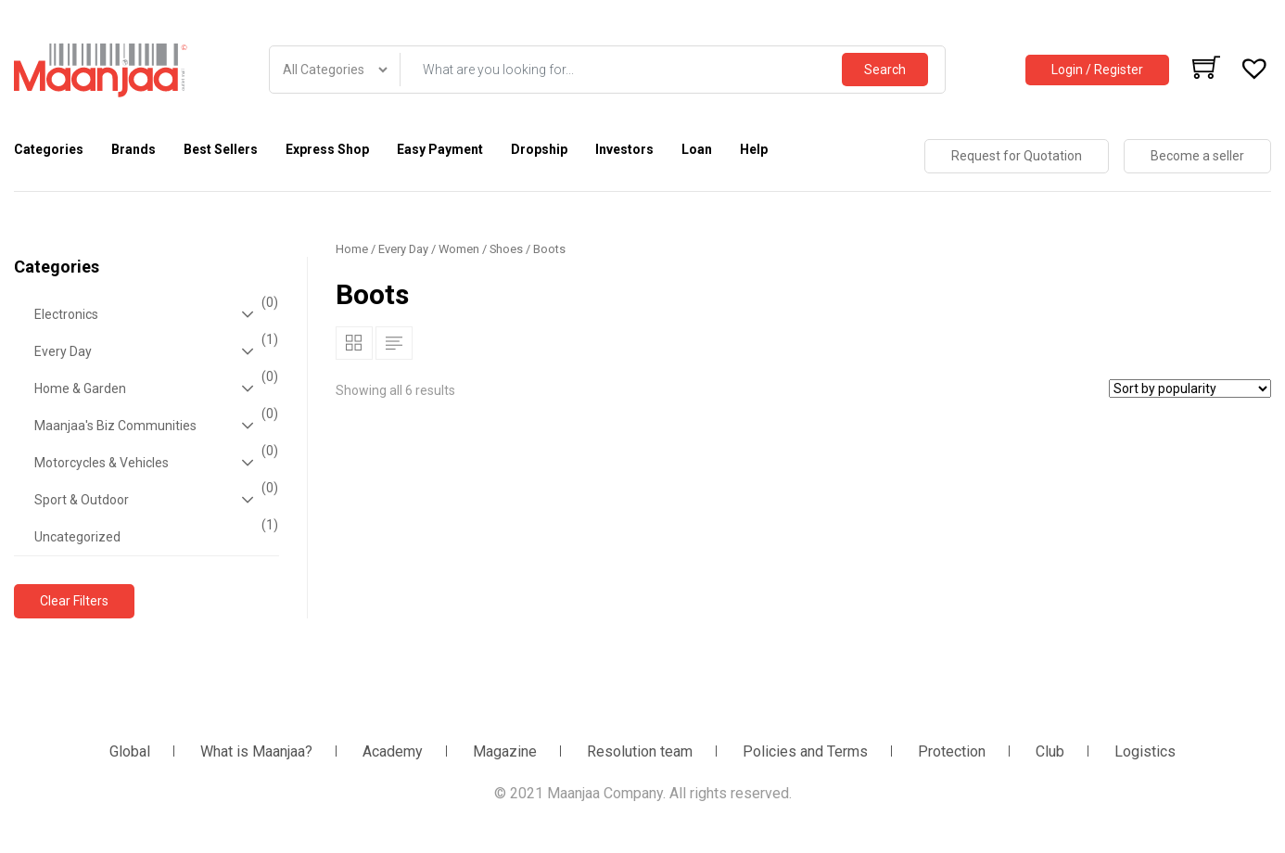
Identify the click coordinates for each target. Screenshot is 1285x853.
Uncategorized (154, 531)
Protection (952, 751)
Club (1050, 751)
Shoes (506, 249)
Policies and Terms (805, 751)
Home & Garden (154, 388)
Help (754, 149)
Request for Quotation (1016, 155)
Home (352, 249)
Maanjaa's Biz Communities (154, 425)
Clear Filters (74, 600)
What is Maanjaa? (256, 751)
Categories (48, 149)
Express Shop (327, 149)
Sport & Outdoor (154, 499)
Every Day (154, 351)
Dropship (539, 149)
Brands (133, 149)
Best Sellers (221, 149)
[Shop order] (1190, 388)
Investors (624, 149)
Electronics (154, 314)
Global (129, 751)
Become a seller (1197, 155)
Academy (393, 751)
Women (459, 249)
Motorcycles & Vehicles (154, 462)
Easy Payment (440, 149)
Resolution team (640, 751)
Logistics (1145, 751)
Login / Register (1097, 69)
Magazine (505, 751)
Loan (696, 149)
